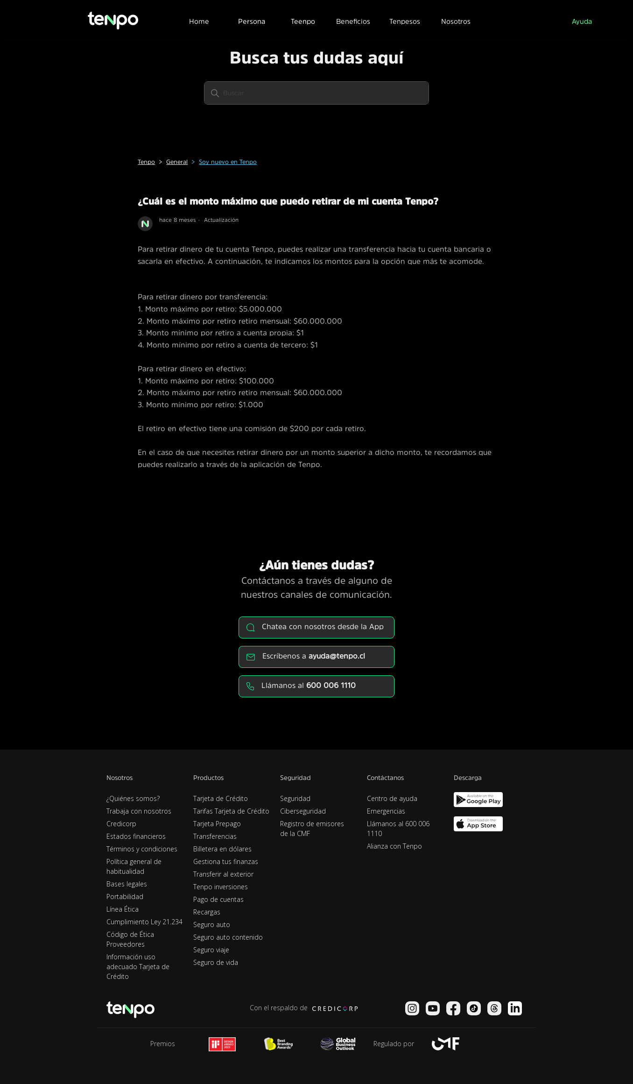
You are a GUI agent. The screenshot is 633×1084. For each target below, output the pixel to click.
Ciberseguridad (303, 811)
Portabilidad (124, 896)
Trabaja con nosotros (138, 811)
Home (199, 21)
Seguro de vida (215, 962)
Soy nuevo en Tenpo (228, 162)
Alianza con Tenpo (394, 846)
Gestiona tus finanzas (225, 861)
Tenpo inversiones (220, 886)
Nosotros (456, 21)
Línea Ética (122, 909)
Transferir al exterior (223, 874)
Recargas (206, 911)
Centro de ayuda (392, 798)
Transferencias (215, 836)
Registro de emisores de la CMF (312, 828)
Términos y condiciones (141, 848)
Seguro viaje (211, 949)
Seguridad (295, 798)
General (177, 162)
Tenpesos (404, 21)
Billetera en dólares (222, 848)
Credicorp (121, 823)
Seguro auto (211, 924)
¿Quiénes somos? (133, 798)
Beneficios (353, 21)
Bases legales (126, 883)
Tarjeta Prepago (217, 823)
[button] (251, 20)
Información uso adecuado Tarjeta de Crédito (137, 966)
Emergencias (386, 811)
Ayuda (582, 21)
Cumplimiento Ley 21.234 (144, 921)
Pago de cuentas (218, 899)
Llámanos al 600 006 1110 (398, 828)
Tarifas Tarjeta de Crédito (231, 811)
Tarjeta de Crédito (220, 798)
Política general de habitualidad (134, 866)
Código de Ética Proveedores (130, 939)
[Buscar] (316, 93)
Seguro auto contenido (228, 937)
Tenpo (146, 162)
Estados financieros (136, 836)
